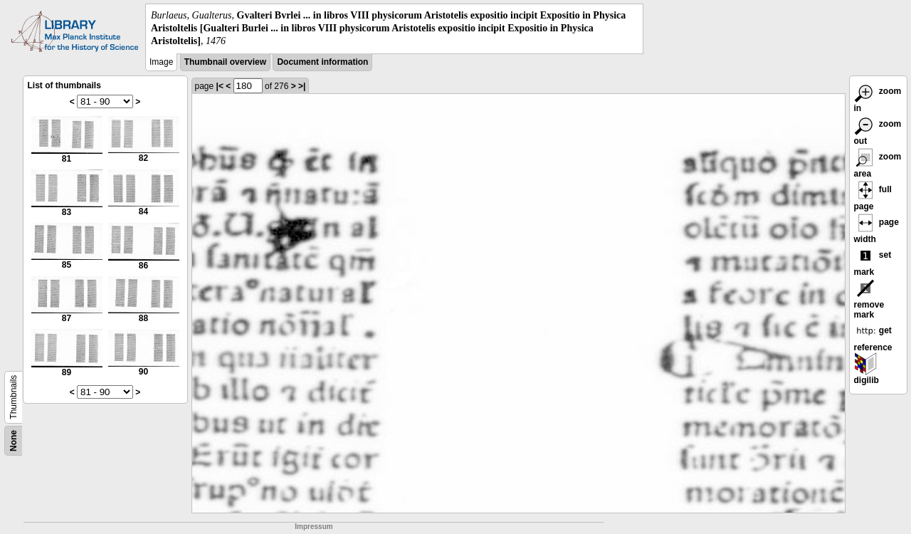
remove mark (869, 301)
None (14, 440)
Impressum (313, 526)
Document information (322, 62)
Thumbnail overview (225, 62)
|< (219, 86)
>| (301, 86)
